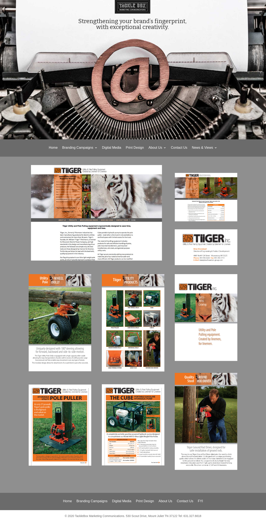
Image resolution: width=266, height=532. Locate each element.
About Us (155, 147)
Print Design (135, 147)
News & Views (202, 147)
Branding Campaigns (77, 147)
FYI (200, 501)
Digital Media (111, 147)
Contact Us (179, 147)
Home (53, 147)
